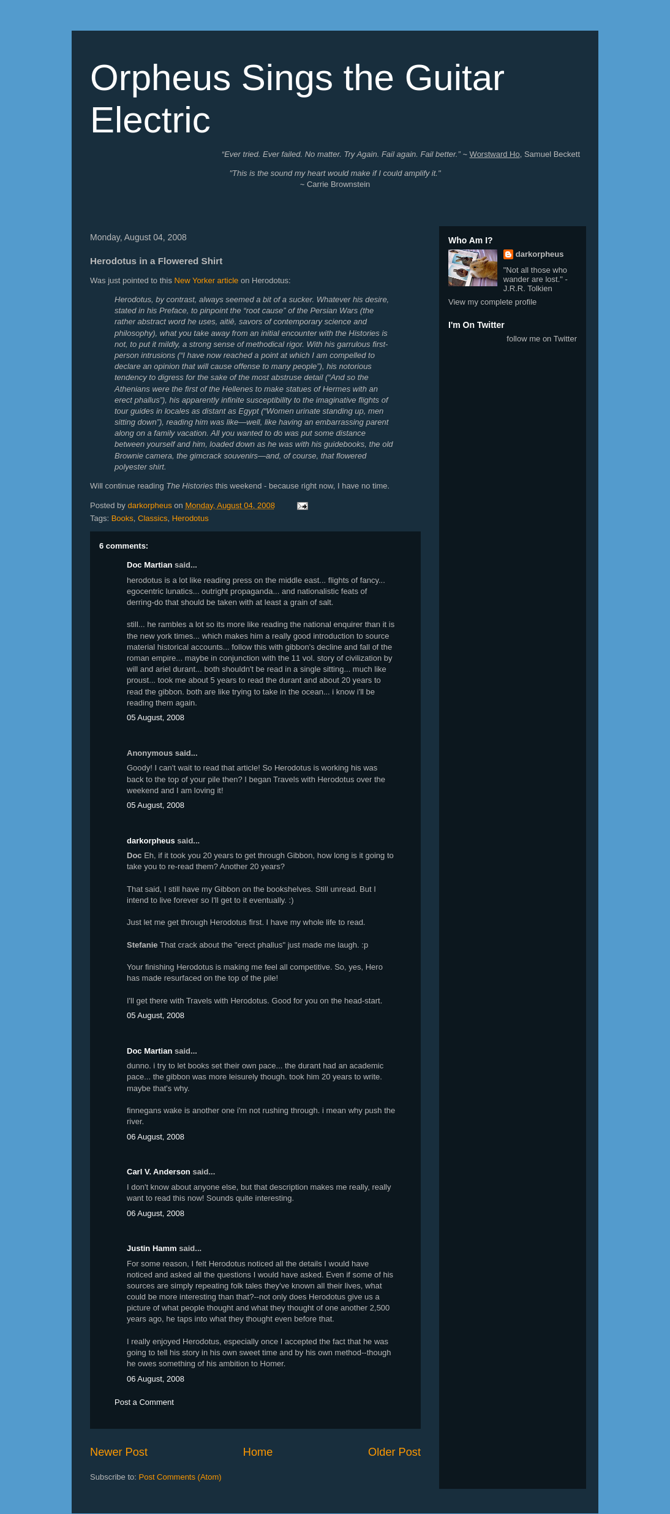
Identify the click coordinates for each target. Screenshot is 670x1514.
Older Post (394, 1452)
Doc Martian (149, 564)
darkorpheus (151, 840)
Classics (152, 518)
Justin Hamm (152, 1248)
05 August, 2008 (155, 717)
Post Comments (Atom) (180, 1477)
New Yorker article (207, 280)
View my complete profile (492, 301)
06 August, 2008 (155, 1136)
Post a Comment (144, 1402)
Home (258, 1452)
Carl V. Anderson (158, 1171)
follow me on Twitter (541, 338)
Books (122, 518)
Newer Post (119, 1452)
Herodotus (190, 518)
